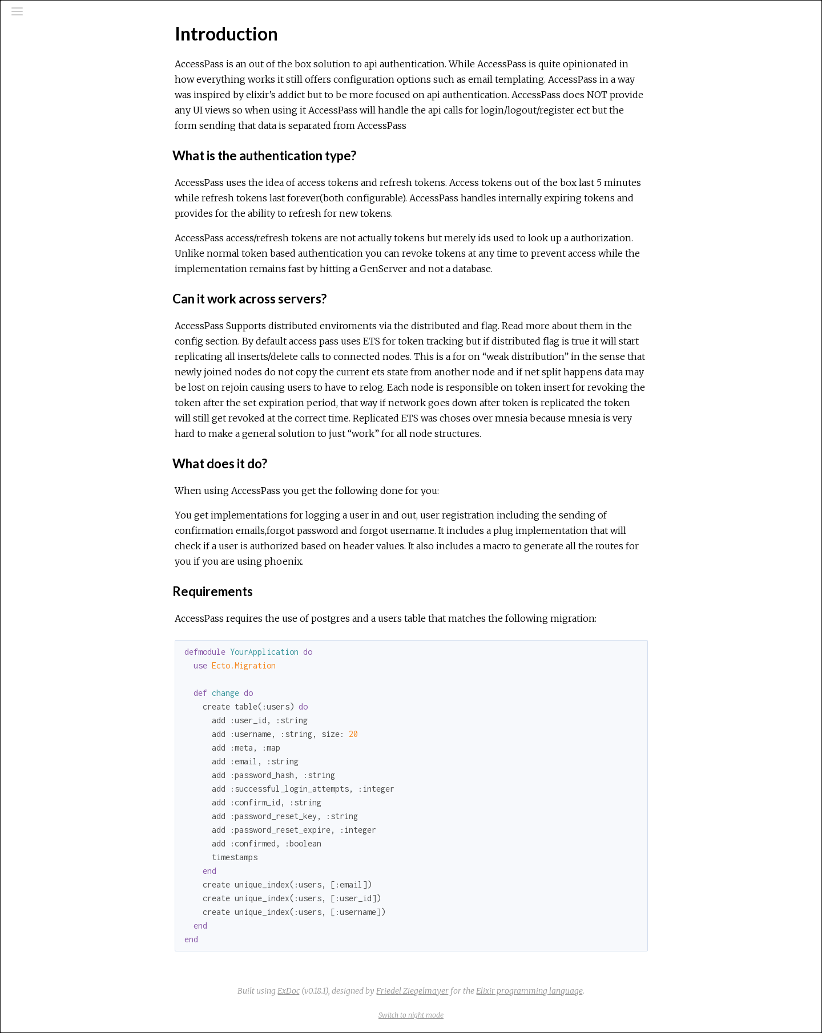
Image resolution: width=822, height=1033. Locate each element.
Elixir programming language (615, 991)
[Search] (77, 58)
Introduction (52, 177)
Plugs (38, 277)
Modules (48, 103)
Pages (41, 87)
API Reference (57, 135)
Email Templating (58, 261)
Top (49, 196)
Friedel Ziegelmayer (498, 991)
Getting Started (58, 215)
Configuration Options (70, 230)
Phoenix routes (57, 246)
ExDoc (374, 991)
